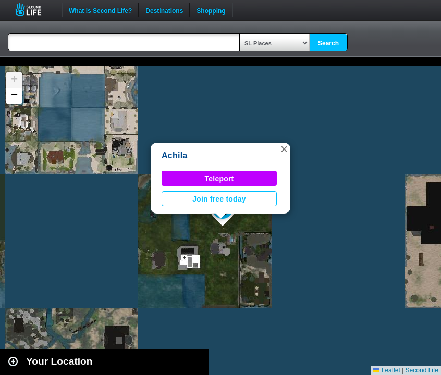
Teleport (219, 178)
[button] (284, 149)
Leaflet (386, 370)
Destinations (164, 9)
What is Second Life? (100, 9)
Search (328, 43)
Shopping (211, 9)
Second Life (34, 10)
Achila (174, 155)
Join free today (219, 199)
